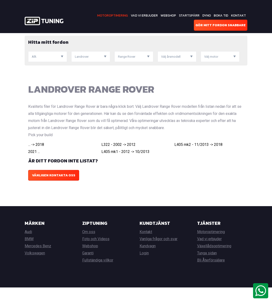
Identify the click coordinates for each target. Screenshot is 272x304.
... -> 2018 (36, 161)
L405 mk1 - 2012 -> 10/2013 (125, 168)
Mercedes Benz (38, 262)
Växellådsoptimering (214, 262)
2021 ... (34, 168)
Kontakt (238, 15)
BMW (29, 255)
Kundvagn (148, 262)
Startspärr (189, 15)
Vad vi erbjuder (144, 15)
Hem (28, 36)
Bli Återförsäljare (211, 276)
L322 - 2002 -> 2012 (118, 161)
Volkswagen (35, 269)
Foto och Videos (95, 255)
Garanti (88, 269)
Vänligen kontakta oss (53, 191)
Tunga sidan (207, 269)
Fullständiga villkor (97, 276)
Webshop (168, 15)
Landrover (78, 36)
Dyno (206, 15)
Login (144, 269)
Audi (28, 248)
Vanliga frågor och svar (158, 255)
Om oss (88, 248)
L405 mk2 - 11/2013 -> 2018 (198, 161)
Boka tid (221, 15)
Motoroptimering (112, 15)
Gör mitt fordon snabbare (220, 25)
